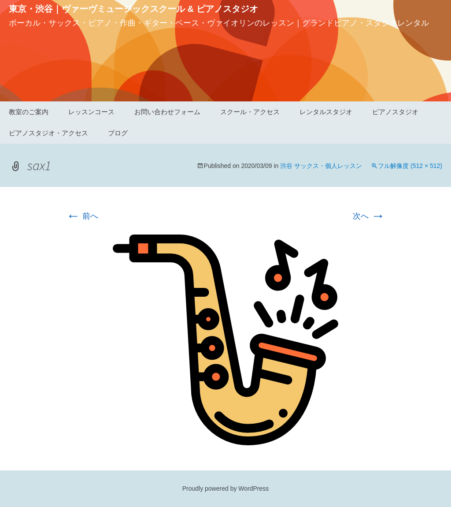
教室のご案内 (28, 112)
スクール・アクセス (250, 112)
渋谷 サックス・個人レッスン (321, 165)
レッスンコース (91, 112)
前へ (82, 216)
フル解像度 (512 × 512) (410, 165)
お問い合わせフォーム (167, 112)
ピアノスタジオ (395, 112)
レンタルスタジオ (325, 112)
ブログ (118, 133)
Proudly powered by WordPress (225, 488)
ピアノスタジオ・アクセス (48, 133)
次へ (369, 216)
